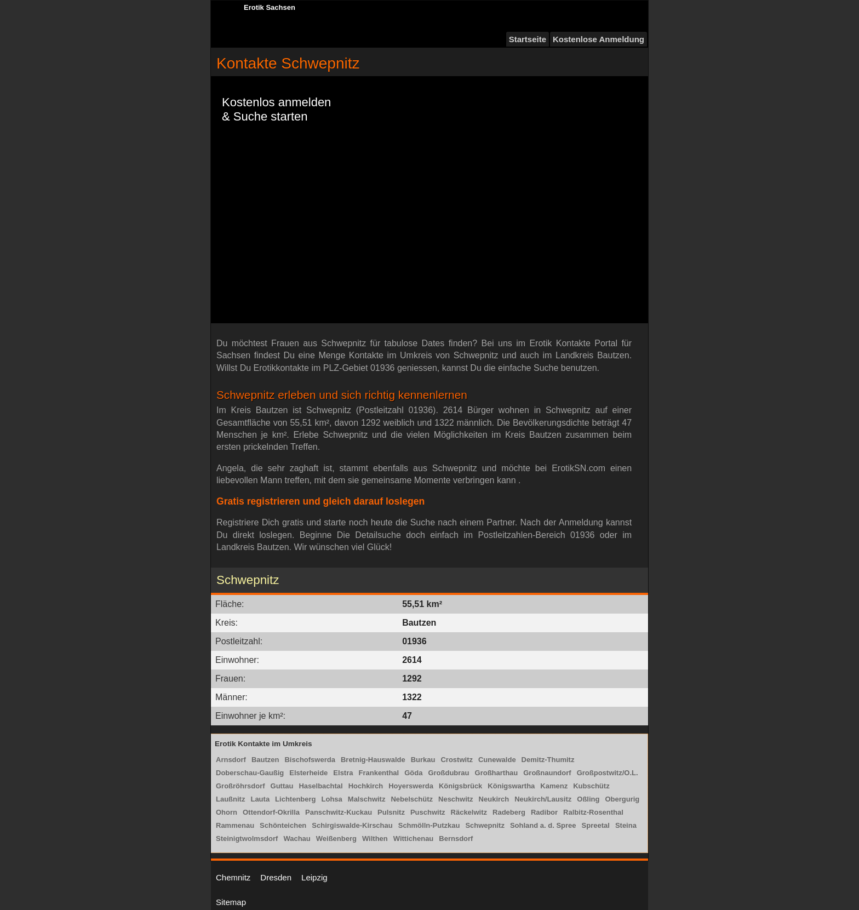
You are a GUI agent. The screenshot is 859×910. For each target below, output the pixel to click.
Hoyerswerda (410, 786)
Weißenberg (336, 838)
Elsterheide (308, 773)
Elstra (343, 773)
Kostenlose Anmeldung (598, 39)
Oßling (588, 799)
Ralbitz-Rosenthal (593, 812)
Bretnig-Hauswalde (373, 760)
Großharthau (496, 773)
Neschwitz (455, 799)
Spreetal (596, 825)
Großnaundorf (547, 773)
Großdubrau (448, 773)
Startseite (527, 39)
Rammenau (235, 825)
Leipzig (314, 877)
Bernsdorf (456, 838)
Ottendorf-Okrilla (271, 812)
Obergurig (622, 799)
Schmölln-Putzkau (429, 825)
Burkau (423, 760)
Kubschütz (591, 786)
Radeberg (509, 812)
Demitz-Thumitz (548, 760)
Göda (413, 773)
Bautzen (265, 760)
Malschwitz (367, 799)
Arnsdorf (231, 760)
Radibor (544, 812)
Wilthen (375, 838)
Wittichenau (413, 838)
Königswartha (511, 786)
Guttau (282, 786)
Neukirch (494, 799)
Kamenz (554, 786)
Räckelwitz (469, 812)
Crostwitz (456, 760)
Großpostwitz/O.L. (607, 773)
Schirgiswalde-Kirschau (352, 825)
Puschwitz (427, 812)
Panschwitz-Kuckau (338, 812)
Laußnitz (230, 799)
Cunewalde (497, 760)
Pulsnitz (391, 812)
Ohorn (226, 812)
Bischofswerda (309, 760)
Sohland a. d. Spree (543, 825)
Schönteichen (283, 825)
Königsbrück (460, 786)
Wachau (296, 838)
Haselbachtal (320, 786)
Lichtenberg (295, 799)
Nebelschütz (412, 799)
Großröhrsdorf (240, 786)
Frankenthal (378, 773)
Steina (626, 825)
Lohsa (332, 799)
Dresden (275, 877)
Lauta (260, 799)
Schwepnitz (485, 825)
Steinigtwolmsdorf (247, 838)
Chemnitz (233, 877)
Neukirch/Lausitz (542, 799)
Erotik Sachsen (269, 7)
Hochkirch (365, 786)
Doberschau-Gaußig (250, 773)
